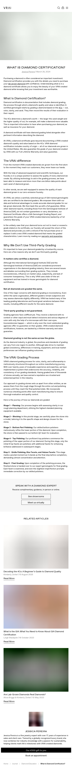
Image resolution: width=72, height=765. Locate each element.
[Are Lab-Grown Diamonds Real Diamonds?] (36, 670)
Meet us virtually (36, 502)
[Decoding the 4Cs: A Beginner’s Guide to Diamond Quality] (36, 547)
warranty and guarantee (51, 236)
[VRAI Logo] (7, 8)
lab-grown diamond (16, 83)
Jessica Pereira (28, 71)
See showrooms (36, 496)
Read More (9, 578)
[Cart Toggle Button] (62, 7)
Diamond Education (29, 764)
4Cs (60, 107)
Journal (15, 764)
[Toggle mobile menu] (67, 7)
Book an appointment (36, 755)
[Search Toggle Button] (58, 7)
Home (6, 764)
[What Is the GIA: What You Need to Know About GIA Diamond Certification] (36, 607)
